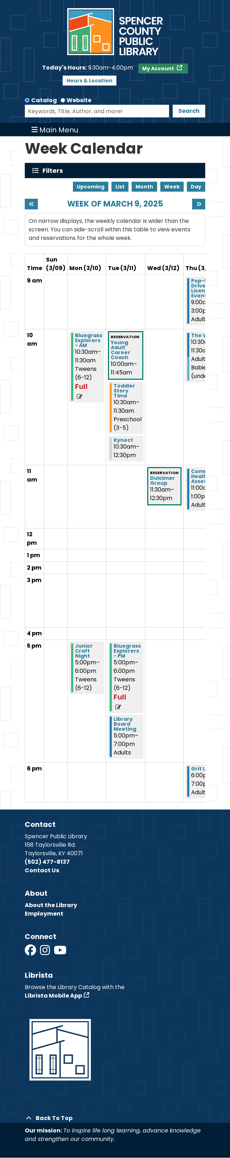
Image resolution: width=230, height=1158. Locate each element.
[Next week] (198, 204)
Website (79, 100)
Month (144, 186)
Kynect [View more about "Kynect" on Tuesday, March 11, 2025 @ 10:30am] (123, 440)
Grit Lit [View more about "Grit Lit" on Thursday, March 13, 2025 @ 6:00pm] (200, 768)
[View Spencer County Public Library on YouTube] (60, 952)
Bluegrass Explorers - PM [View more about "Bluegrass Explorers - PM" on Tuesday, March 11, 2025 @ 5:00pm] (127, 650)
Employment (44, 914)
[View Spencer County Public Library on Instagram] (45, 952)
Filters (54, 170)
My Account (158, 68)
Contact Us (42, 870)
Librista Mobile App (53, 996)
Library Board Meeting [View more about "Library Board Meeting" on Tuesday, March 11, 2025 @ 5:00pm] (125, 724)
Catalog (44, 100)
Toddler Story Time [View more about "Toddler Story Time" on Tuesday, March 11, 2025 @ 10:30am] (124, 390)
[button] (87, 68)
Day (196, 186)
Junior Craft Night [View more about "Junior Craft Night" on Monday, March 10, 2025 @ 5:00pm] (84, 650)
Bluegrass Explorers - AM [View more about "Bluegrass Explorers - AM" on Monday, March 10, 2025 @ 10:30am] (88, 340)
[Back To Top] (115, 1118)
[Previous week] (31, 204)
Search (189, 111)
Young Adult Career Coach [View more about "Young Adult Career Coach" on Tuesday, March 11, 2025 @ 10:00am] (120, 350)
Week (172, 186)
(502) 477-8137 (47, 862)
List (120, 186)
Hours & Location (90, 80)
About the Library (51, 905)
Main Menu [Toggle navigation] (55, 130)
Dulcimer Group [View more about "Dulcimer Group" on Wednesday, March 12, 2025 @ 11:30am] (162, 480)
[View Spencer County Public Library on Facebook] (31, 952)
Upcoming (90, 186)
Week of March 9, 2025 (115, 204)
